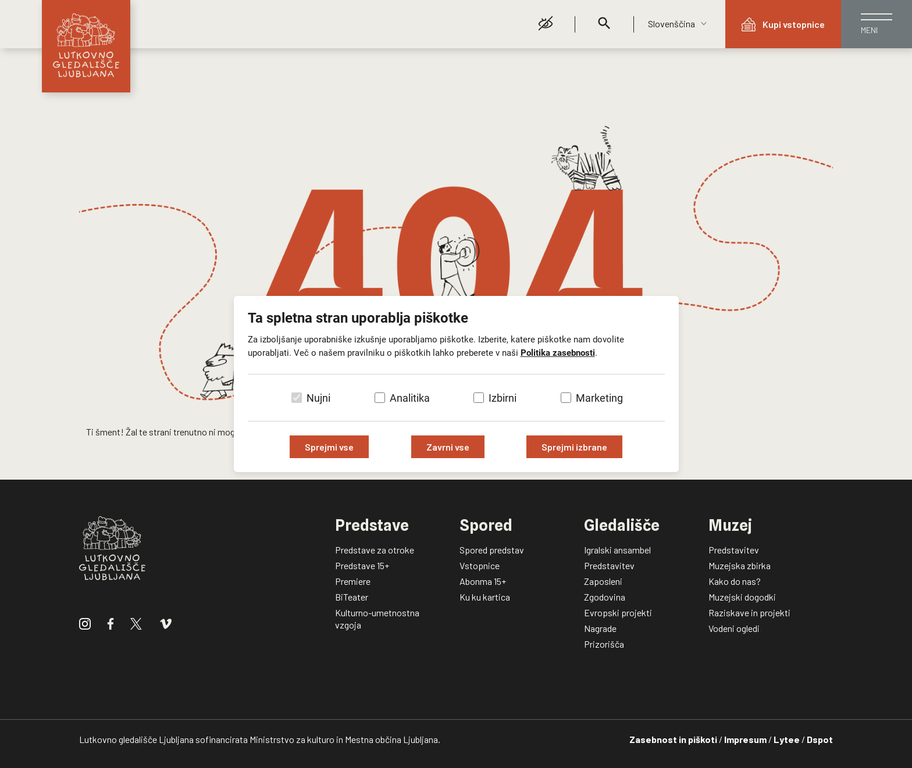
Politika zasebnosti (558, 353)
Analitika (410, 398)
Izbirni (502, 398)
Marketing (599, 398)
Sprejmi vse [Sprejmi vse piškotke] (329, 446)
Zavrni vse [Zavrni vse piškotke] (447, 446)
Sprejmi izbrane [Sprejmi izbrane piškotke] (574, 446)
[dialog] (456, 384)
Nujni (318, 398)
